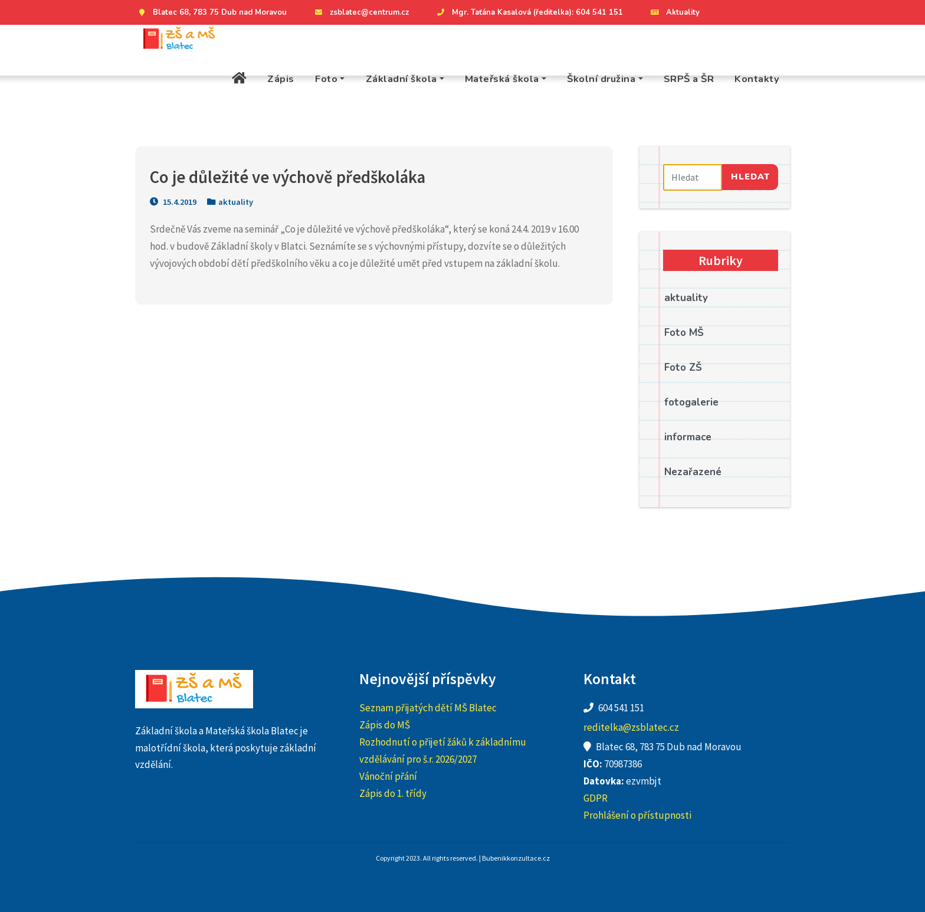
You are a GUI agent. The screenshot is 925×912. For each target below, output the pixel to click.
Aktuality (674, 12)
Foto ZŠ (683, 367)
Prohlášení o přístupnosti (637, 815)
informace (687, 437)
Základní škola (401, 79)
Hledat (750, 176)
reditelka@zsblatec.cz (631, 727)
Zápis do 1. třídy (393, 793)
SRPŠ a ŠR (689, 79)
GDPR (595, 798)
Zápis (280, 79)
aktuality (235, 202)
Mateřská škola (502, 79)
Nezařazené (692, 472)
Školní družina (601, 79)
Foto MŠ (684, 332)
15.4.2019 (173, 202)
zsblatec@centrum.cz (360, 12)
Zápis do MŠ (384, 724)
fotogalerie (691, 402)
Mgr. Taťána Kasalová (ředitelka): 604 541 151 (528, 12)
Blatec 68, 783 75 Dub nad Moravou (211, 12)
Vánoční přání (388, 776)
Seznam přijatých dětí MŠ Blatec (428, 707)
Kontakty (756, 79)
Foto (326, 79)
